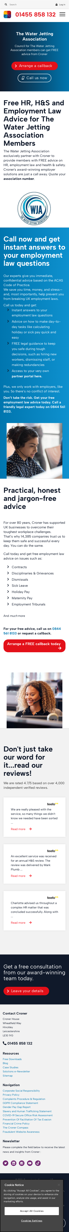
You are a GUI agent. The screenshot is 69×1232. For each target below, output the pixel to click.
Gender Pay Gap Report (17, 1107)
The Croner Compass (15, 1127)
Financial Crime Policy (16, 1123)
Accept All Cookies (32, 1211)
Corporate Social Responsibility (21, 1090)
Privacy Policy (11, 1094)
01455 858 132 (35, 14)
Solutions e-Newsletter (16, 1071)
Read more (18, 829)
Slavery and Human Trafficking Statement (27, 1111)
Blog (5, 1063)
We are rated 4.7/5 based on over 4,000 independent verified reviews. (33, 785)
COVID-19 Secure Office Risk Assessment (28, 1115)
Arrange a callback (35, 65)
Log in (62, 4)
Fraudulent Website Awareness (21, 1131)
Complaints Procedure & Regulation (24, 1099)
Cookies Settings (31, 1220)
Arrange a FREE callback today (34, 644)
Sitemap (8, 1075)
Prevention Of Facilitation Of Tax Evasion (27, 1119)
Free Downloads (12, 1059)
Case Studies (10, 1067)
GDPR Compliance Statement (20, 1103)
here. (38, 376)
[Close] (59, 1185)
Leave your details (27, 991)
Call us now (34, 78)
